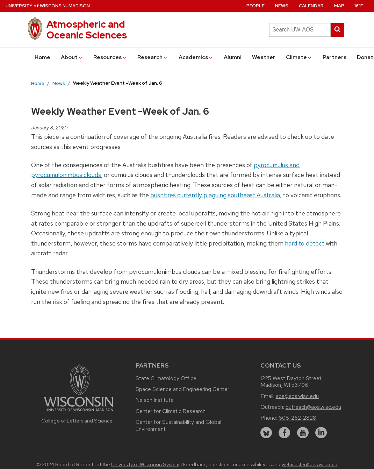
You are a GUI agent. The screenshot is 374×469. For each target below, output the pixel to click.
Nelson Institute (155, 400)
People (255, 6)
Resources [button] (110, 57)
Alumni (233, 57)
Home (42, 57)
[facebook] (284, 433)
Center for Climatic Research (171, 411)
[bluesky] (266, 433)
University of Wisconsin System (145, 464)
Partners (334, 57)
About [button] (72, 57)
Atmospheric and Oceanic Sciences (86, 29)
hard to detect (304, 243)
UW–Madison (48, 6)
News (281, 6)
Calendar (311, 6)
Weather (263, 57)
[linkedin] (321, 433)
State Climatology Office (166, 378)
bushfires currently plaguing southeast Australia (215, 195)
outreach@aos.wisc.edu (313, 407)
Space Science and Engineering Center (182, 389)
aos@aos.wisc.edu (297, 396)
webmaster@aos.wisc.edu (309, 464)
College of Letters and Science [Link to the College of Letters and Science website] (77, 420)
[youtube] (303, 433)
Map (339, 6)
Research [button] (152, 57)
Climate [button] (299, 57)
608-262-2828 (297, 417)
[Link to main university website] (79, 412)
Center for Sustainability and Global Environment (178, 425)
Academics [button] (196, 57)
